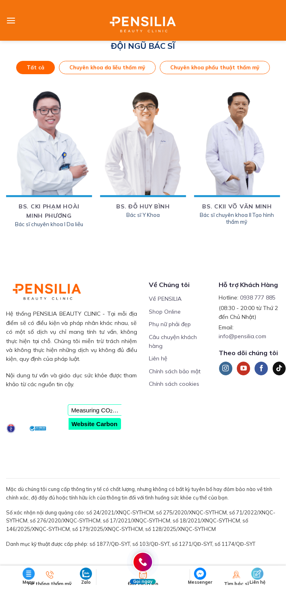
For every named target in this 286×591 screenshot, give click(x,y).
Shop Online (165, 311)
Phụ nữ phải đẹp (170, 324)
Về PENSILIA (165, 298)
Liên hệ (158, 358)
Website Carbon (94, 423)
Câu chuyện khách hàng (173, 341)
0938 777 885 (258, 297)
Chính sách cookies (174, 383)
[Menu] (11, 20)
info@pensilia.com (242, 336)
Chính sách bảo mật (174, 371)
